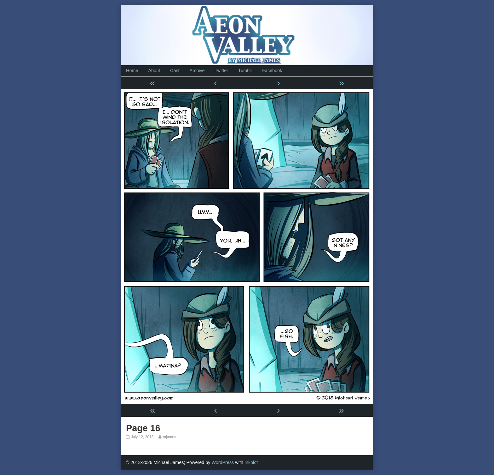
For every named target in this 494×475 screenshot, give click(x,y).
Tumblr (245, 70)
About (154, 70)
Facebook (272, 70)
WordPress (222, 462)
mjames (169, 437)
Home (132, 70)
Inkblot (251, 462)
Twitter (221, 70)
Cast (175, 70)
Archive (197, 70)
